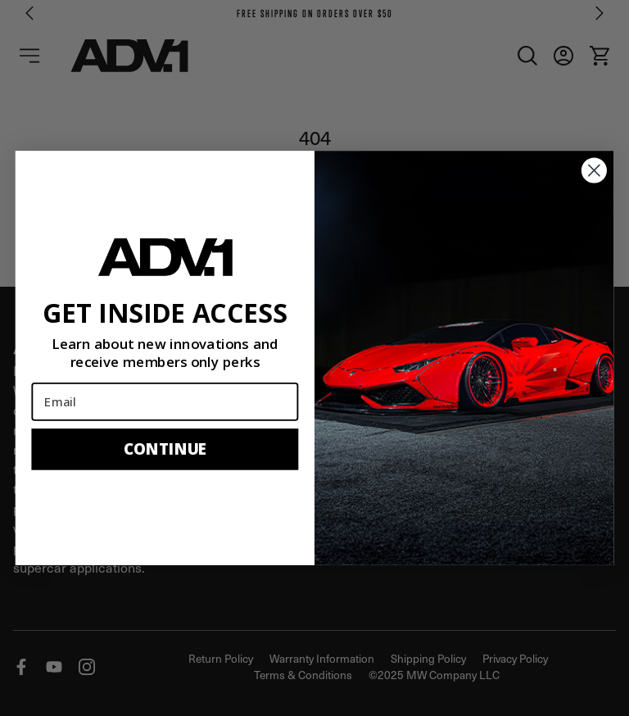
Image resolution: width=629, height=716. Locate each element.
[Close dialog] (594, 170)
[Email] (164, 402)
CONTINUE (165, 448)
